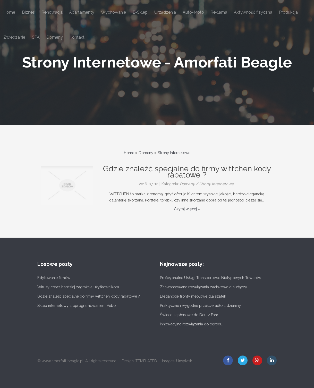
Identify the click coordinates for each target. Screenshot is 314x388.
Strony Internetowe (174, 152)
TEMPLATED (146, 361)
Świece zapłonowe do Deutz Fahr (189, 315)
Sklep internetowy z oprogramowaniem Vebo (76, 305)
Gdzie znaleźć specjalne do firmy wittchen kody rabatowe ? (88, 296)
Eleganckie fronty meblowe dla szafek (193, 296)
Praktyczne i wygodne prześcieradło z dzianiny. (200, 305)
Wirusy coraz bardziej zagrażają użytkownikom (78, 287)
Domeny (146, 152)
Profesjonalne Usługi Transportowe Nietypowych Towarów (210, 277)
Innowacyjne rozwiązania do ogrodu (191, 324)
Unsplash (184, 361)
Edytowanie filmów (53, 277)
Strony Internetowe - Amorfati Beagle (157, 62)
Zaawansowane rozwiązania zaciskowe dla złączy (203, 287)
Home (129, 152)
